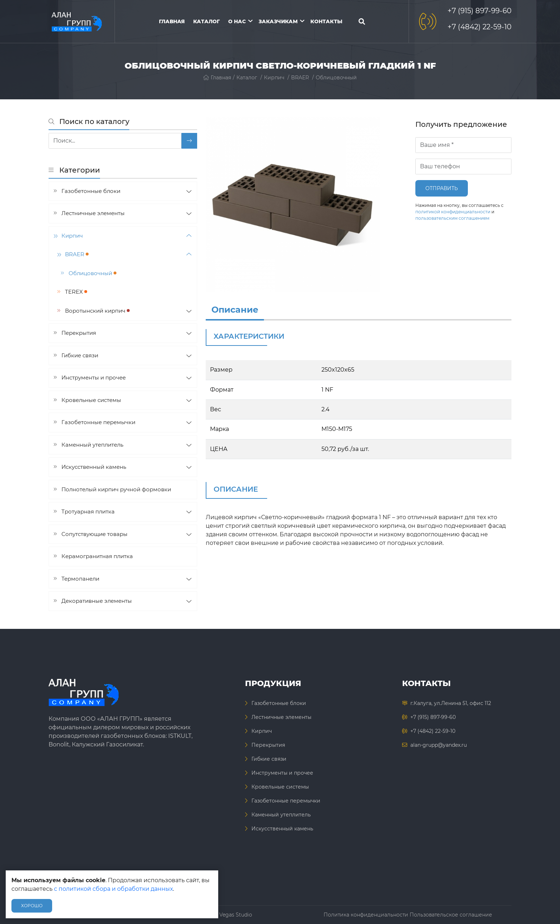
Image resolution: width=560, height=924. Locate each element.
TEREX (76, 291)
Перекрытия (78, 332)
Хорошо (31, 905)
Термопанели (80, 578)
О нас (237, 21)
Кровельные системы (91, 400)
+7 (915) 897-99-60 (479, 10)
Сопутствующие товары (94, 534)
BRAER (300, 77)
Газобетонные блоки (90, 191)
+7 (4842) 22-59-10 (479, 27)
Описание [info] (234, 309)
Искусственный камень (93, 466)
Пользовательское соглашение (451, 914)
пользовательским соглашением (452, 218)
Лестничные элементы (93, 213)
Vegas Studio (235, 914)
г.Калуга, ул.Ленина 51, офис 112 (450, 703)
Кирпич (274, 77)
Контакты (326, 21)
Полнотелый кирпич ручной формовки (116, 489)
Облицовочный (336, 77)
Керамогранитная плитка (97, 556)
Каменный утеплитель (92, 444)
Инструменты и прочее (93, 377)
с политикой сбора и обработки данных (113, 888)
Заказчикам (278, 21)
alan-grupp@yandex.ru (438, 745)
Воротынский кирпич (97, 310)
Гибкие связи (79, 355)
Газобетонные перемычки (98, 422)
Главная (172, 21)
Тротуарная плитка (88, 511)
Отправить (441, 188)
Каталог (206, 21)
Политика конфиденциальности (366, 914)
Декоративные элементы (96, 600)
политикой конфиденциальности (452, 211)
